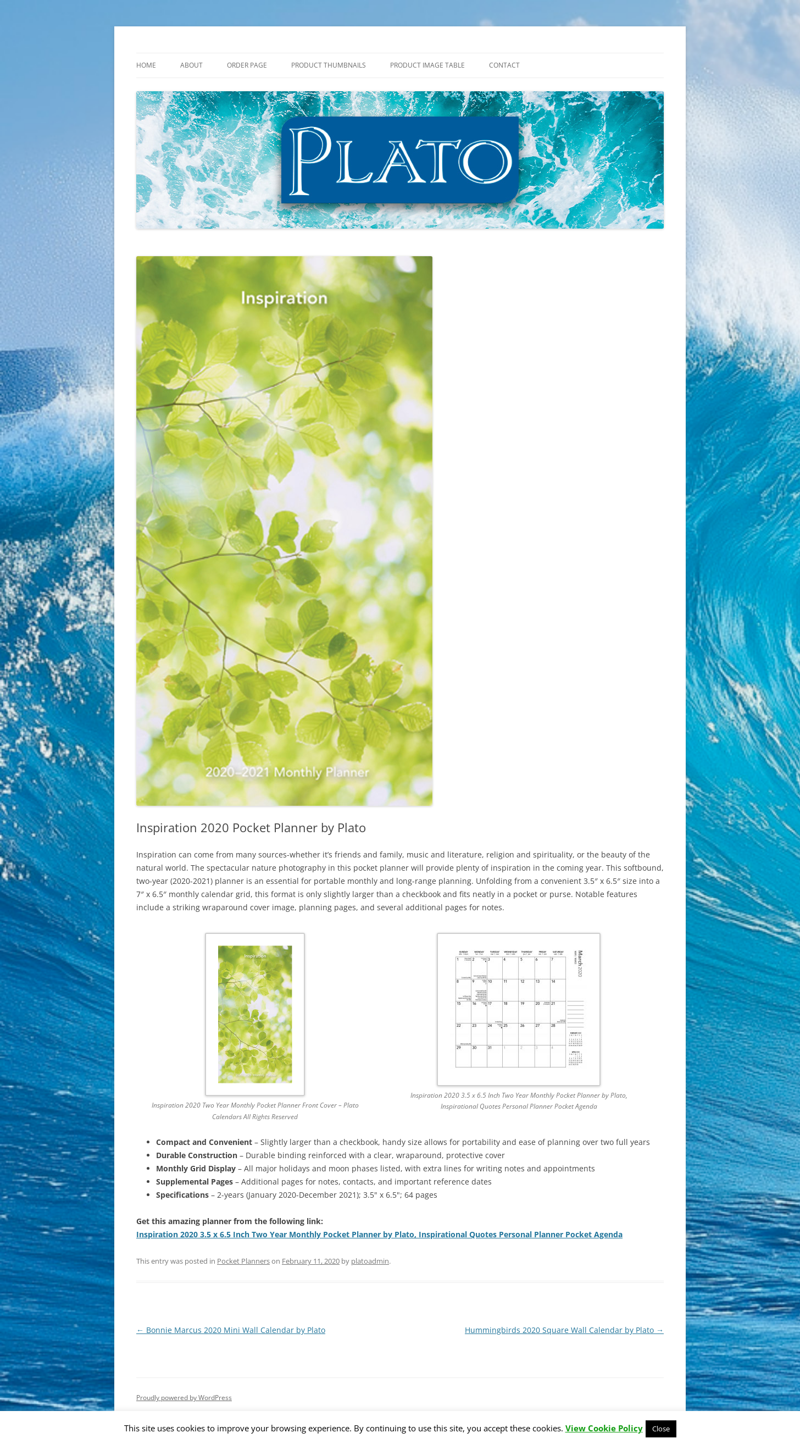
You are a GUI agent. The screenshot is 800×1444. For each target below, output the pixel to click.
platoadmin (370, 1261)
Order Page (247, 65)
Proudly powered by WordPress (184, 1397)
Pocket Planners (243, 1261)
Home (146, 65)
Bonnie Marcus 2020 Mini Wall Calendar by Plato (230, 1330)
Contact (504, 65)
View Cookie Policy (604, 1428)
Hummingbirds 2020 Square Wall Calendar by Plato (564, 1330)
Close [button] (661, 1429)
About (191, 65)
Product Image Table (427, 65)
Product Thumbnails (328, 65)
